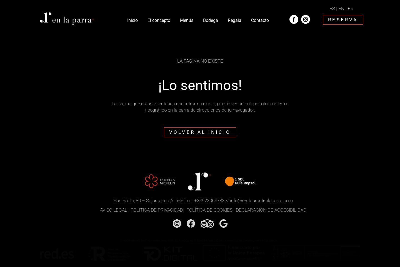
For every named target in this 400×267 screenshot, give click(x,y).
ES (332, 8)
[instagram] (305, 19)
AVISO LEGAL (113, 210)
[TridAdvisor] (207, 221)
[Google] (223, 221)
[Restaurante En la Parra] (67, 14)
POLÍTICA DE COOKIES (209, 210)
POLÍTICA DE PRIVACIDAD (157, 210)
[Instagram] (177, 221)
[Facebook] (191, 221)
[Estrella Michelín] (160, 172)
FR (351, 8)
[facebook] (293, 19)
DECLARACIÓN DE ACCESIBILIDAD (271, 210)
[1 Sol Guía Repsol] (240, 172)
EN (341, 8)
